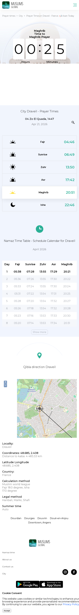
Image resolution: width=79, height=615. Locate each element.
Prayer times (8, 16)
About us (7, 559)
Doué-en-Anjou (59, 518)
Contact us (7, 566)
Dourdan (16, 518)
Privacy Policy (71, 604)
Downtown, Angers (39, 522)
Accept (7, 611)
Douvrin (42, 518)
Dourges (29, 518)
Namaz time (8, 552)
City (21, 16)
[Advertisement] (39, 84)
